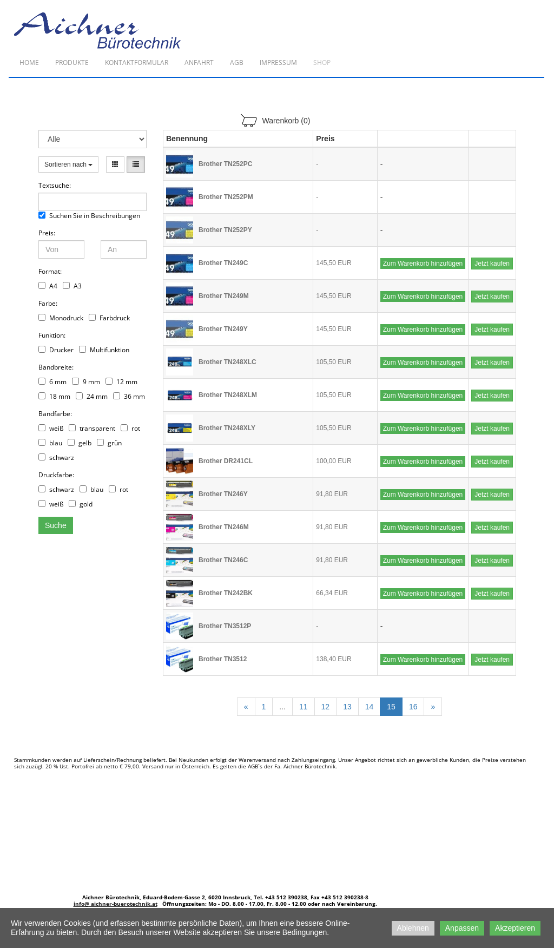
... (282, 706)
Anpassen (462, 928)
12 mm (121, 381)
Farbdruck (109, 317)
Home (29, 62)
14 (369, 706)
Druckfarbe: (56, 474)
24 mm (92, 396)
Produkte (72, 62)
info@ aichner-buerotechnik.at (115, 903)
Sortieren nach (68, 164)
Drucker (56, 349)
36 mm (129, 396)
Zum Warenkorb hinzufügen (423, 263)
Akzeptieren (515, 928)
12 (325, 706)
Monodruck (60, 317)
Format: (50, 271)
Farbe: (47, 303)
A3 (72, 286)
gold (81, 504)
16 (413, 706)
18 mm (54, 396)
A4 (47, 286)
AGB (236, 62)
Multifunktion (104, 349)
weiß (50, 428)
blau (50, 442)
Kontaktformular (136, 62)
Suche (56, 525)
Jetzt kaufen (492, 263)
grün (109, 442)
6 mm (52, 381)
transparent (92, 428)
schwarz (56, 457)
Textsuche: (54, 185)
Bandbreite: (56, 367)
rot (130, 428)
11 (303, 706)
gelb (79, 442)
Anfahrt (199, 62)
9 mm (86, 381)
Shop (322, 62)
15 (391, 706)
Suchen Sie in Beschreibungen (89, 215)
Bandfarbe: (55, 413)
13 (347, 706)
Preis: (46, 233)
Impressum (278, 62)
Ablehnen (413, 928)
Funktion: (51, 335)
